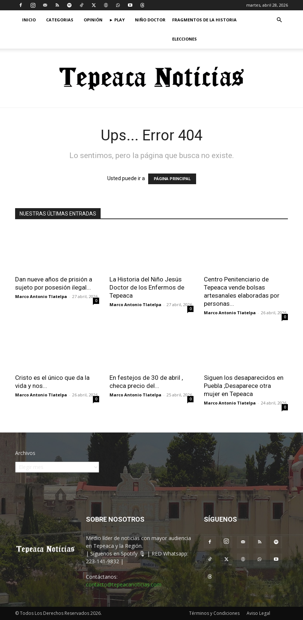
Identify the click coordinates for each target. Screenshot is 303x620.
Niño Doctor (150, 19)
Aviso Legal (258, 613)
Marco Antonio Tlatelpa (41, 296)
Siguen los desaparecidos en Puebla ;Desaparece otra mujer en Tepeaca (243, 385)
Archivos (25, 452)
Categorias (59, 19)
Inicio (29, 19)
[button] (279, 20)
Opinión (93, 19)
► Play (117, 19)
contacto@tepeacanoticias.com (123, 584)
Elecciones (184, 39)
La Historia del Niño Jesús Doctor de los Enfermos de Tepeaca (146, 287)
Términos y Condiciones (214, 613)
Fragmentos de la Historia (204, 19)
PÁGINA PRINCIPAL (172, 178)
